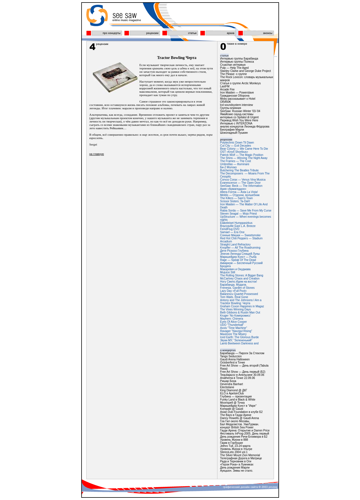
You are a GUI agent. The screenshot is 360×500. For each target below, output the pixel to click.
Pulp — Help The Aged (234, 67)
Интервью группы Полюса (237, 61)
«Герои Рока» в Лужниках (236, 464)
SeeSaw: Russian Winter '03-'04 (240, 111)
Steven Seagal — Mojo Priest (238, 213)
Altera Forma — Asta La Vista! (239, 192)
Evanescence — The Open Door (240, 182)
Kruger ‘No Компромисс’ (235, 315)
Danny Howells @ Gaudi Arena (239, 418)
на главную (96, 154)
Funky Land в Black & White (237, 399)
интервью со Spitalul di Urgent (239, 117)
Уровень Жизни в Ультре (236, 449)
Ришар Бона (228, 381)
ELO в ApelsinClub (232, 393)
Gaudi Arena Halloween (235, 359)
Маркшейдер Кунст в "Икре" (238, 405)
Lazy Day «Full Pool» (233, 290)
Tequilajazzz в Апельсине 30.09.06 (242, 374)
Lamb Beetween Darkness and (239, 343)
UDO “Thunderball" (232, 324)
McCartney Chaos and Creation (240, 278)
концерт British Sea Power (237, 427)
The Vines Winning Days (235, 309)
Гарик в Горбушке (231, 442)
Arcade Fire (227, 89)
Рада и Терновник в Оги (235, 461)
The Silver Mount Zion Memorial (240, 455)
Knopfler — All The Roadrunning (240, 247)
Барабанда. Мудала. (233, 284)
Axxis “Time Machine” (233, 327)
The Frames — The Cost (235, 161)
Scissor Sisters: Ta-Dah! (235, 201)
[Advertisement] (151, 201)
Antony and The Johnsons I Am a (241, 300)
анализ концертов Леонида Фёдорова (244, 126)
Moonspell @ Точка (232, 402)
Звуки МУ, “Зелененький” (236, 340)
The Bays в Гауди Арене (235, 415)
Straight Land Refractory (235, 244)
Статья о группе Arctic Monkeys (240, 83)
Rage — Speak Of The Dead (238, 260)
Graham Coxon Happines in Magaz (242, 306)
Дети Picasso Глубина (234, 250)
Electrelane (227, 387)
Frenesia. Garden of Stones (237, 287)
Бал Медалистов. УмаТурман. (239, 424)
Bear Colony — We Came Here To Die (244, 148)
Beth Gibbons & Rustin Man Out (240, 312)
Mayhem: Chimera (231, 318)
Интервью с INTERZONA (236, 123)
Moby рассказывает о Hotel (237, 98)
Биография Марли (232, 129)
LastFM (225, 86)
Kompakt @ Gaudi (231, 408)
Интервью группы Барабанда (239, 58)
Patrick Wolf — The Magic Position (242, 154)
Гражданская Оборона (234, 95)
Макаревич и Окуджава (235, 269)
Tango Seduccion (231, 356)
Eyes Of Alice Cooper (233, 321)
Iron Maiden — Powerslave (237, 92)
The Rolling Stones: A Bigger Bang (241, 275)
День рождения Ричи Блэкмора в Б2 (243, 436)
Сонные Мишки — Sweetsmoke (240, 235)
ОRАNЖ (225, 101)
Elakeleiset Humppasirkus (236, 222)
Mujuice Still (227, 272)
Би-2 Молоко (228, 167)
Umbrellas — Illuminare (234, 164)
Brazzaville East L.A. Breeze (238, 226)
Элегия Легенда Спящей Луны (240, 253)
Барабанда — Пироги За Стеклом (242, 353)
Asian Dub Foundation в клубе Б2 (241, 411)
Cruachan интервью (233, 64)
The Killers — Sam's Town (236, 198)
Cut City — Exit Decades (235, 145)
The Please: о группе (233, 74)
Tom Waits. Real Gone (234, 297)
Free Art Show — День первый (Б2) (243, 371)
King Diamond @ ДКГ (234, 390)
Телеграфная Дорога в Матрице (241, 458)
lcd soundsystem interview (236, 104)
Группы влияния (230, 108)
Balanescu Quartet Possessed (239, 294)
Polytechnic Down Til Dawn (237, 142)
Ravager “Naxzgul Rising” (236, 331)
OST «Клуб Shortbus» (234, 151)
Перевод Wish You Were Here (239, 120)
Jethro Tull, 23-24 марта (235, 445)
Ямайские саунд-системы (236, 114)
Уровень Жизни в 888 (234, 439)
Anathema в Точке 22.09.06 (237, 377)
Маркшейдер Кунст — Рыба (238, 256)
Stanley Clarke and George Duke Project (245, 70)
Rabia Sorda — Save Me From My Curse (245, 210)
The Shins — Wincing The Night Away (244, 158)
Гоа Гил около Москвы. (235, 421)
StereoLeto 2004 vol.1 (234, 452)
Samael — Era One (232, 232)
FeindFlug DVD (229, 229)
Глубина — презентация (236, 396)
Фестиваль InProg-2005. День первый (244, 433)
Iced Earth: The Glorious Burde (239, 337)
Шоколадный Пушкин (234, 132)
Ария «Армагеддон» (233, 188)
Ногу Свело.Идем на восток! (238, 281)
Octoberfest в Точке (232, 362)
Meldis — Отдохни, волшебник (240, 195)
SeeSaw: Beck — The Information (241, 185)
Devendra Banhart (231, 384)
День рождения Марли (235, 467)
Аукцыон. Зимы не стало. (236, 470)
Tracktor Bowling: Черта (235, 303)
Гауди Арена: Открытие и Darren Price (245, 430)
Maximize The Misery (233, 334)
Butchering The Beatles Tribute (239, 170)
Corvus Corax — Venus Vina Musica (243, 179)
